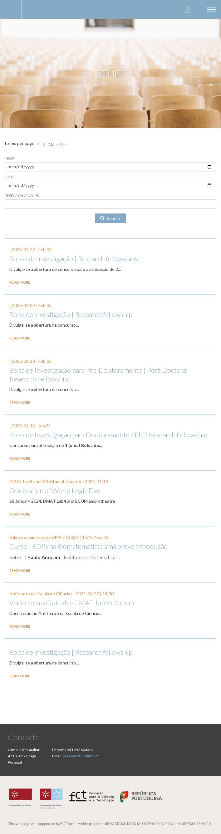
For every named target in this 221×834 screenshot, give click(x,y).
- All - (62, 144)
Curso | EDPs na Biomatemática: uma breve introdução (88, 546)
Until (10, 177)
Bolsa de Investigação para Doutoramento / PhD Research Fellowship (108, 434)
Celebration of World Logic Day (54, 490)
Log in (188, 9)
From (10, 158)
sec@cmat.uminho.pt (81, 756)
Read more (19, 282)
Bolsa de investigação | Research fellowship (70, 314)
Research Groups (22, 195)
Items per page (19, 143)
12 (51, 144)
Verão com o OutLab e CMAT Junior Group (71, 602)
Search (110, 218)
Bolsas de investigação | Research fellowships (73, 258)
